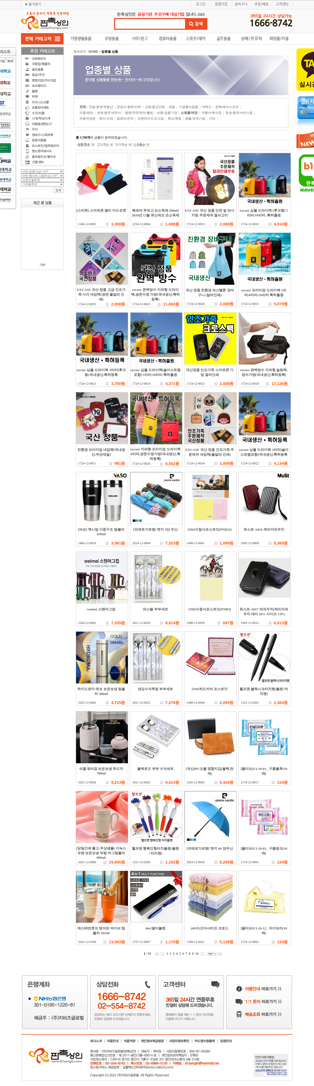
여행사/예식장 (212, 113)
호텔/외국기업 (195, 118)
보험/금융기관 (167, 113)
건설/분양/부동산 (101, 107)
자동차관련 (87, 118)
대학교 (207, 107)
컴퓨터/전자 (125, 118)
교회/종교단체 (155, 107)
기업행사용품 (189, 107)
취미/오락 (106, 118)
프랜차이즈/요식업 (151, 118)
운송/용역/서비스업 (239, 113)
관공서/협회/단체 (129, 107)
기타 (212, 118)
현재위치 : (81, 51)
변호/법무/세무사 (109, 113)
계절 (172, 107)
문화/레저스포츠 (227, 107)
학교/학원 (175, 118)
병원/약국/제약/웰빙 (139, 113)
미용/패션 (86, 113)
